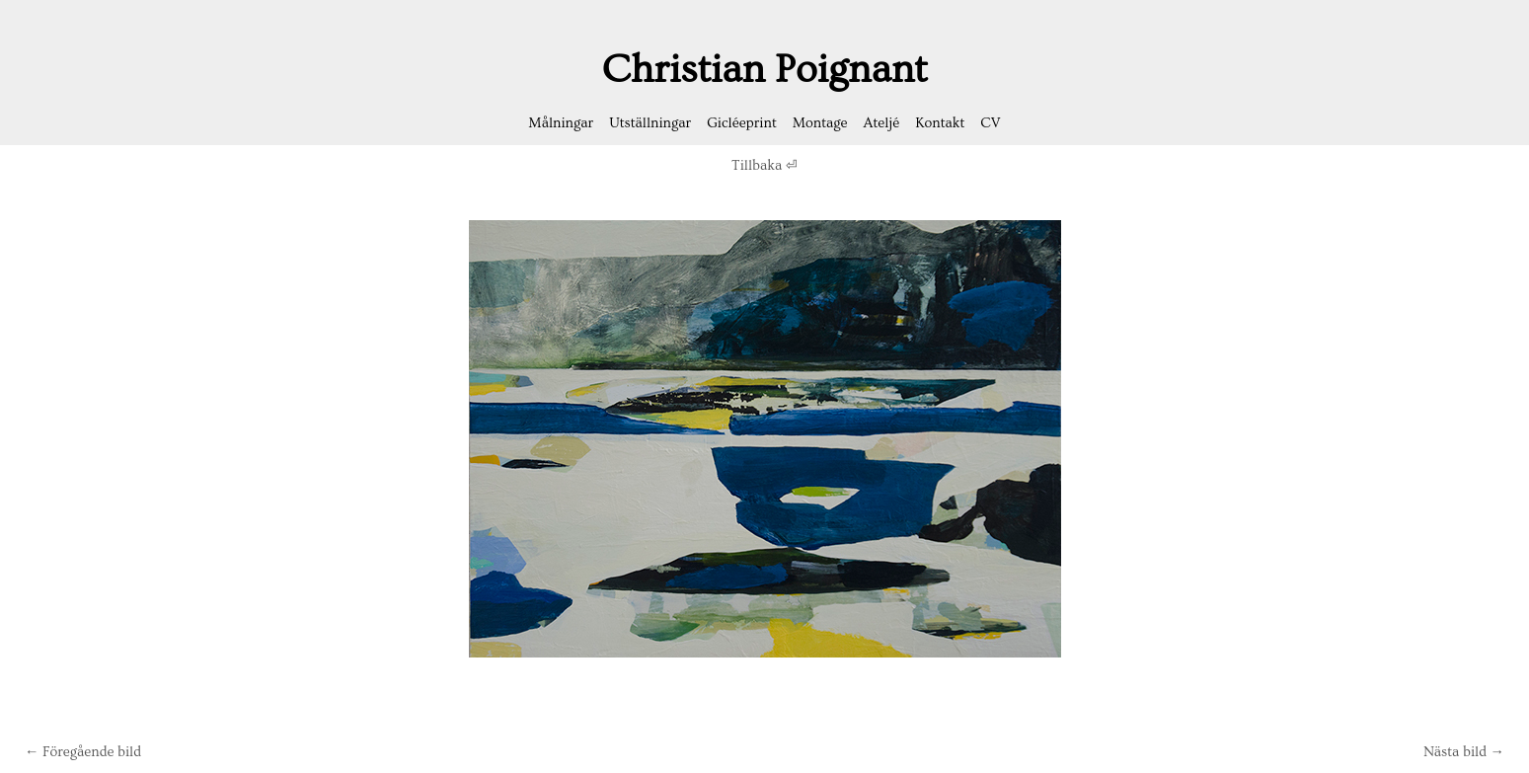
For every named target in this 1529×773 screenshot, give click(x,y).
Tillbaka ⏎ (764, 166)
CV (990, 123)
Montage (820, 123)
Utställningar (650, 123)
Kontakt (939, 123)
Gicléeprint (742, 123)
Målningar (560, 123)
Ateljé (882, 123)
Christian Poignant (765, 69)
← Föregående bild (83, 752)
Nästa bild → (1463, 752)
